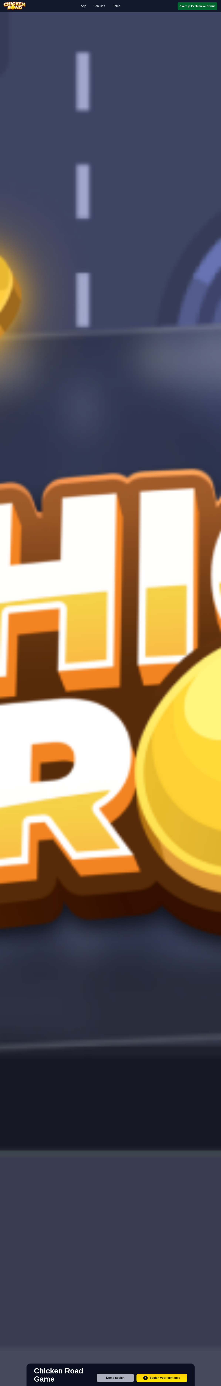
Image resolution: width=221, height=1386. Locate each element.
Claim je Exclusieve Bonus (197, 6)
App (83, 6)
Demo (116, 6)
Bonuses (99, 6)
